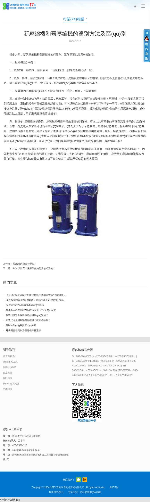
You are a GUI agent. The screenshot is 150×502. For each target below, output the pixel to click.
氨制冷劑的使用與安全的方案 (21, 325)
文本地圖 (7, 389)
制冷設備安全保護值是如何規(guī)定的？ (34, 268)
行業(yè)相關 (73, 19)
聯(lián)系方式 (10, 361)
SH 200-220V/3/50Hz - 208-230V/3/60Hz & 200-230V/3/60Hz (104, 356)
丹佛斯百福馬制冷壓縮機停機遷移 (23, 330)
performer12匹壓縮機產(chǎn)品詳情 (25, 305)
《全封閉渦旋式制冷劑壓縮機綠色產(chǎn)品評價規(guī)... (36, 295)
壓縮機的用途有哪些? (24, 263)
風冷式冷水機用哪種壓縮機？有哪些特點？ (28, 320)
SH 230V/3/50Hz (80, 361)
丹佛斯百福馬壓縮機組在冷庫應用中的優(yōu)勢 (31, 310)
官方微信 (78, 479)
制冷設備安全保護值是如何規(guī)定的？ (27, 315)
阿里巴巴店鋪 (84, 479)
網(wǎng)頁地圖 (11, 383)
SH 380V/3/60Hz (112, 365)
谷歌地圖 (7, 378)
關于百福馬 (9, 356)
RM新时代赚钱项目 (10, 499)
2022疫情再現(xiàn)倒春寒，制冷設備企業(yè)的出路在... (35, 300)
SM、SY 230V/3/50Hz (120, 375)
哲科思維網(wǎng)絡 (90, 492)
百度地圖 (7, 372)
